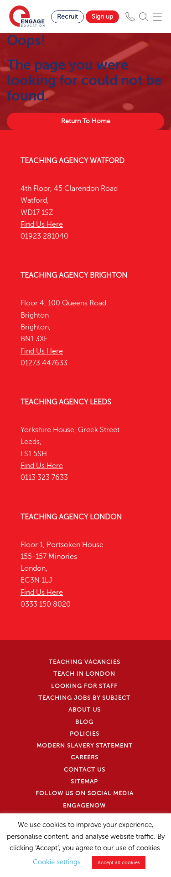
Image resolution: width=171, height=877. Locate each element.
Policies (84, 734)
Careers (84, 757)
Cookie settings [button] (57, 862)
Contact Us (84, 770)
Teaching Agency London (71, 517)
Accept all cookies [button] (119, 863)
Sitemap (84, 781)
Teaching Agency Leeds (66, 402)
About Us (84, 710)
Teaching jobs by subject (84, 698)
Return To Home (85, 121)
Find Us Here (42, 224)
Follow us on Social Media (85, 793)
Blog (84, 722)
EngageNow (84, 805)
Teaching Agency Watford (72, 161)
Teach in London (84, 674)
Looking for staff (84, 686)
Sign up (102, 16)
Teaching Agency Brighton (74, 275)
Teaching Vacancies (84, 662)
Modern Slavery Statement (84, 745)
